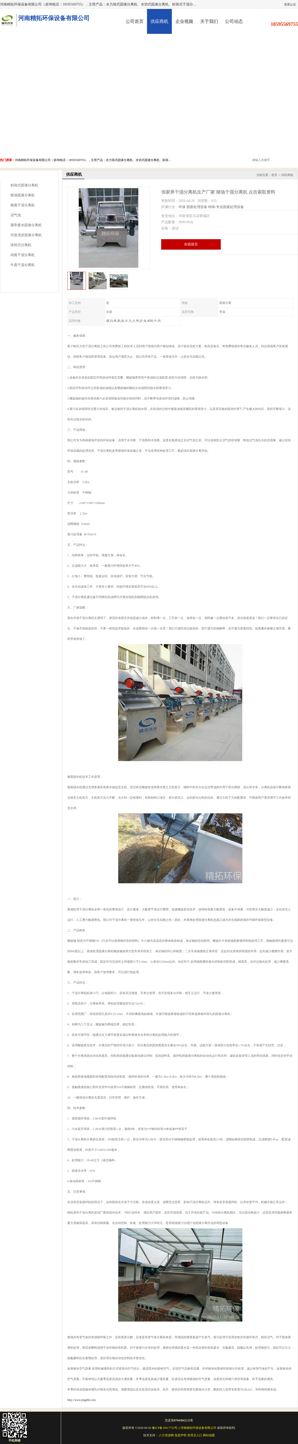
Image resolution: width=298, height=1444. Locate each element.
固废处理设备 (196, 207)
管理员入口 (194, 1435)
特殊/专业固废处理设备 (226, 207)
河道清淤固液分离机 (26, 235)
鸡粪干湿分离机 (22, 255)
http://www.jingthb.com (81, 1400)
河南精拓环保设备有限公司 (198, 1428)
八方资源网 (166, 1435)
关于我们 (209, 21)
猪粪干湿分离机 (22, 205)
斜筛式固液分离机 (24, 185)
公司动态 (234, 21)
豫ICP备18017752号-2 (166, 1428)
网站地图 (209, 1435)
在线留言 (191, 244)
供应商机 (159, 21)
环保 (182, 207)
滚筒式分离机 (20, 245)
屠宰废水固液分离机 (26, 225)
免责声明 (180, 1435)
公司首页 (135, 21)
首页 (274, 175)
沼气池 (15, 215)
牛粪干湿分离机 (22, 265)
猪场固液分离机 (22, 195)
